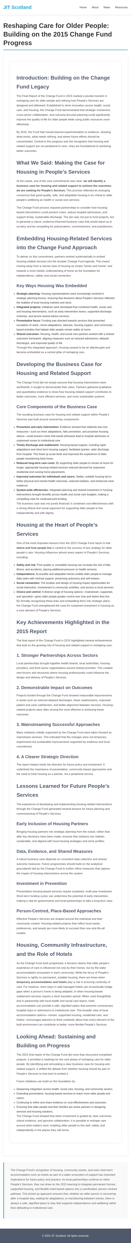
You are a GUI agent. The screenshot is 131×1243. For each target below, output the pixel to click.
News (107, 7)
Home (83, 7)
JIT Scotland (17, 7)
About (95, 7)
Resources (121, 7)
